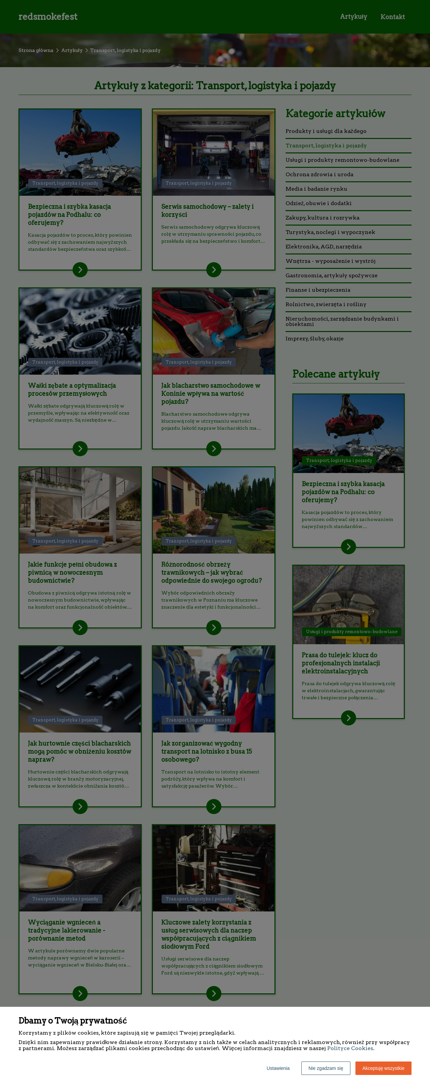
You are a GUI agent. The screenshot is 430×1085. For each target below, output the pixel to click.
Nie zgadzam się (325, 1068)
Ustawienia (278, 1068)
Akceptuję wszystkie (383, 1068)
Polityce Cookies (350, 1048)
